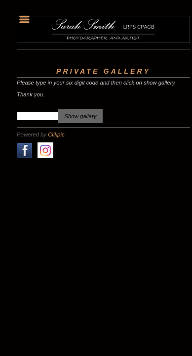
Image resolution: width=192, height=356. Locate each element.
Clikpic (56, 134)
